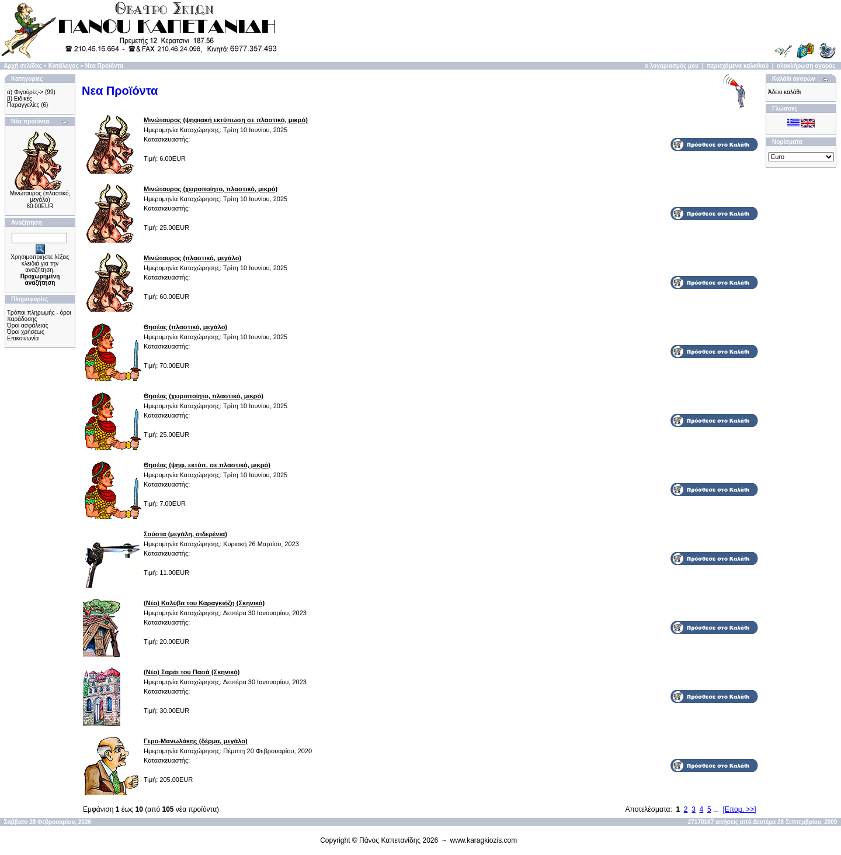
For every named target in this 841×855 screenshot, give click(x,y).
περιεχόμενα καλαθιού (738, 66)
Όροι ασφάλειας (27, 325)
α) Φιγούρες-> (25, 92)
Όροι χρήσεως (25, 332)
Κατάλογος (63, 66)
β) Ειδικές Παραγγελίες (23, 101)
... (716, 809)
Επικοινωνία (23, 338)
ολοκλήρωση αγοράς (806, 66)
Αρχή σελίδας (22, 66)
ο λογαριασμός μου (671, 66)
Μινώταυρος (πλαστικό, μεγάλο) (40, 196)
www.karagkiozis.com (483, 840)
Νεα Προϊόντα (104, 66)
